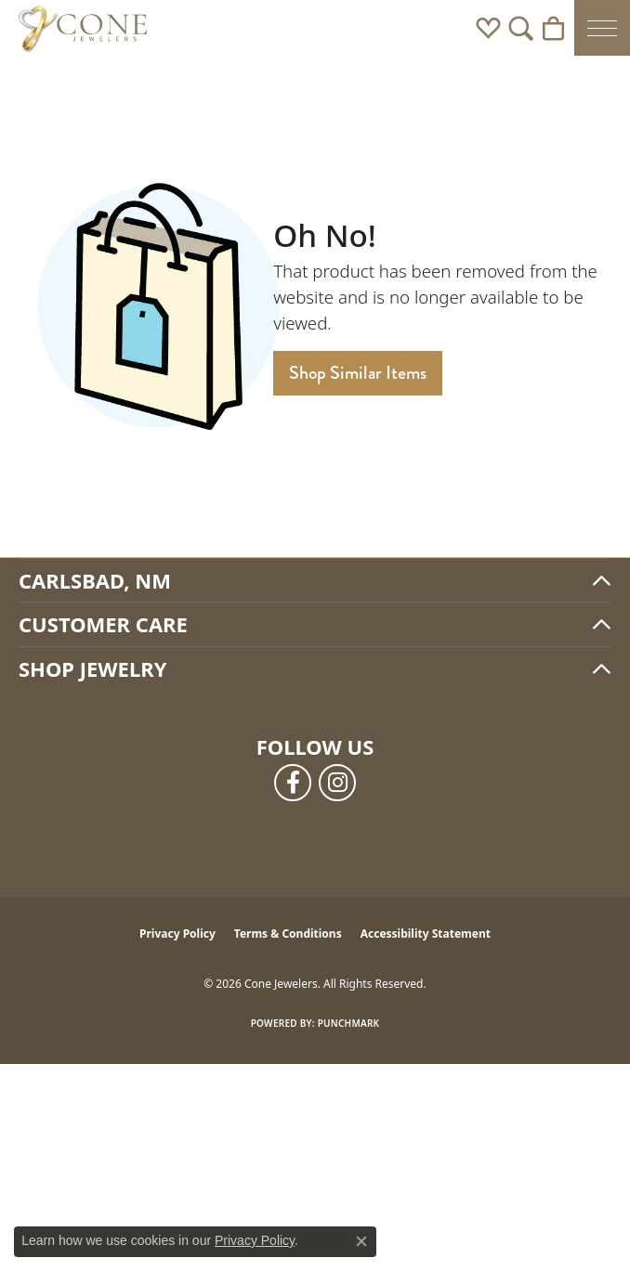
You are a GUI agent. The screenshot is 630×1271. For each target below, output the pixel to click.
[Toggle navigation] (602, 28)
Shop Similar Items (358, 372)
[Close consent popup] (361, 1241)
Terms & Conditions (288, 933)
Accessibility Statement (426, 933)
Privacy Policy (177, 933)
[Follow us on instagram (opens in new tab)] (337, 782)
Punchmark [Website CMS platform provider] (349, 1023)
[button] (488, 27)
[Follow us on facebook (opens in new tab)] (292, 782)
